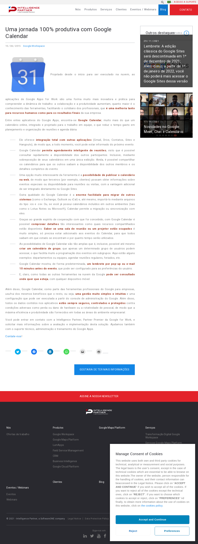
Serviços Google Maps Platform (163, 442)
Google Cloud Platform (66, 466)
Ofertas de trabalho (17, 434)
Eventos (11, 494)
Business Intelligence (65, 461)
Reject (133, 531)
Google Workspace (34, 46)
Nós (78, 9)
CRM (55, 455)
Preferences (172, 531)
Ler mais (166, 64)
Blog (163, 9)
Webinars (11, 499)
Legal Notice (74, 519)
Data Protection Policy (97, 519)
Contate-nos (13, 336)
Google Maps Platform (66, 439)
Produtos (90, 9)
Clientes (121, 9)
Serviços (106, 9)
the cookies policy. (152, 505)
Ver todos (176, 33)
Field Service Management (68, 450)
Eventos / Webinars (143, 9)
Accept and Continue (152, 519)
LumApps (58, 445)
